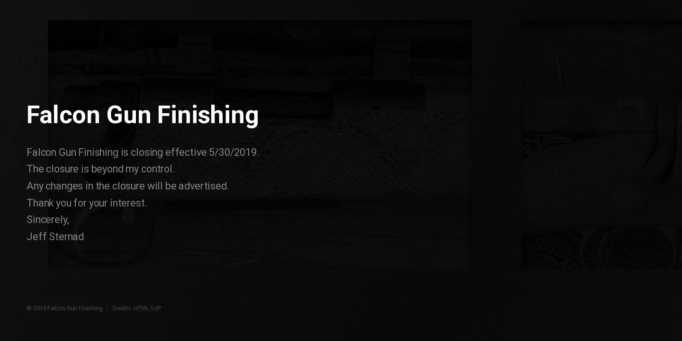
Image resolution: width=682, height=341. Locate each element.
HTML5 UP (147, 308)
